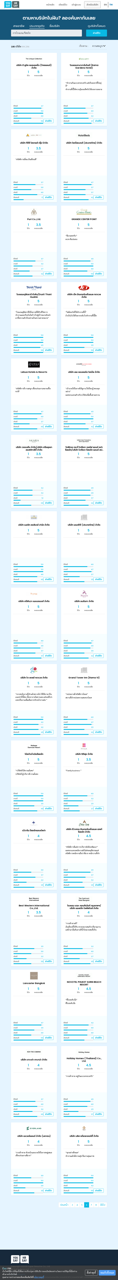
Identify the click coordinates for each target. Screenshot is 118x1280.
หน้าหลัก (50, 4)
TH (111, 4)
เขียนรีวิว (63, 4)
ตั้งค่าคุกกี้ (91, 1272)
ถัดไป (102, 1204)
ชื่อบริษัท (55, 26)
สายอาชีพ (18, 26)
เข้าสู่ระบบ (76, 4)
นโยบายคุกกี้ (39, 1277)
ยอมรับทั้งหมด (107, 1272)
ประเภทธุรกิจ (37, 26)
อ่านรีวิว (96, 33)
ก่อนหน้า (64, 1204)
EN (105, 4)
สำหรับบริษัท (92, 4)
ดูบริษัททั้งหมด (96, 26)
